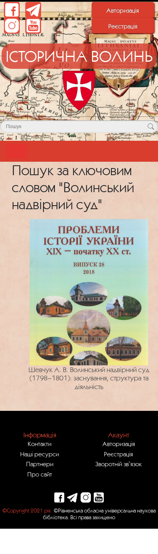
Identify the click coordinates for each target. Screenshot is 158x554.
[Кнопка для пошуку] (150, 126)
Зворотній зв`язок (118, 463)
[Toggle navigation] (16, 151)
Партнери (39, 463)
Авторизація (122, 10)
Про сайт (39, 474)
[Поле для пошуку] (79, 126)
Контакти (39, 443)
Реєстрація (122, 26)
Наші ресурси (39, 454)
